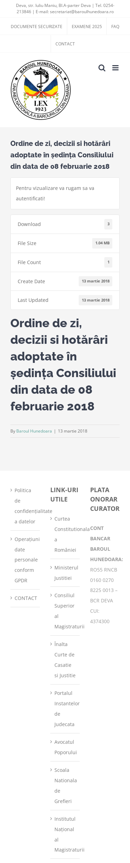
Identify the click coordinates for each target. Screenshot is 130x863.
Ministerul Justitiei (65, 572)
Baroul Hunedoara (34, 431)
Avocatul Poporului (65, 747)
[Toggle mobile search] (101, 67)
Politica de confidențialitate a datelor (25, 506)
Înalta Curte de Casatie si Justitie (65, 660)
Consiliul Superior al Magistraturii (65, 611)
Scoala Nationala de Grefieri (65, 785)
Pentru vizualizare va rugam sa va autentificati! (55, 193)
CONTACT (25, 598)
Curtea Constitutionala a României (65, 534)
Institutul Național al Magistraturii (65, 834)
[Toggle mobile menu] (116, 67)
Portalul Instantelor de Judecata (65, 708)
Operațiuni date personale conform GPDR (25, 560)
